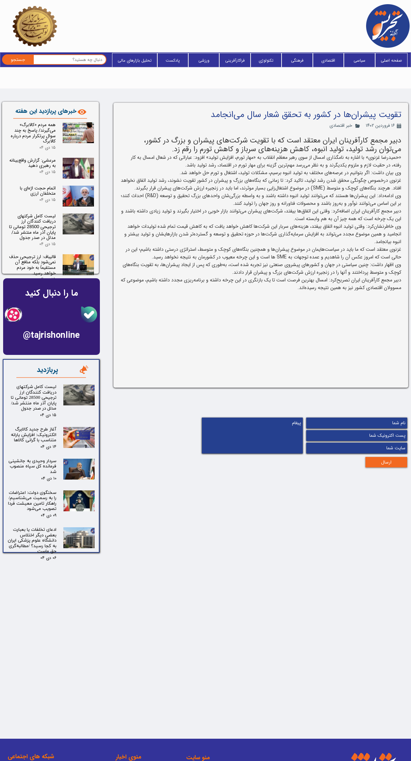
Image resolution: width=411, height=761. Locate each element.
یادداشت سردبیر (122, 739)
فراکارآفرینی (235, 60)
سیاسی (359, 60)
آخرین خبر (194, 716)
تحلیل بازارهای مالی (135, 60)
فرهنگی (297, 60)
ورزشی (204, 60)
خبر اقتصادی (341, 125)
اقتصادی (328, 60)
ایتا (46, 705)
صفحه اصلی (391, 60)
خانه (200, 693)
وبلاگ (198, 704)
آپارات (43, 739)
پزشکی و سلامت (121, 715)
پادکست (173, 60)
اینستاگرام (39, 728)
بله (46, 694)
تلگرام (43, 717)
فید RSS (196, 727)
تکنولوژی (266, 60)
